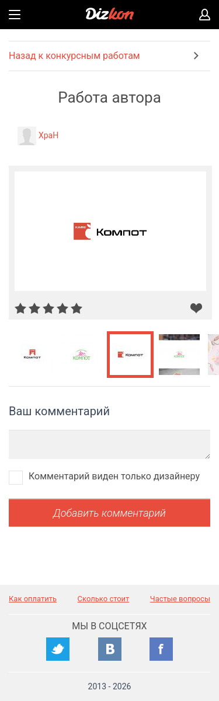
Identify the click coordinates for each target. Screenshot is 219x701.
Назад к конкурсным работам (74, 55)
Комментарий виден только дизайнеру (114, 476)
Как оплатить (33, 598)
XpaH (48, 135)
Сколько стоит (104, 598)
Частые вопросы (180, 598)
